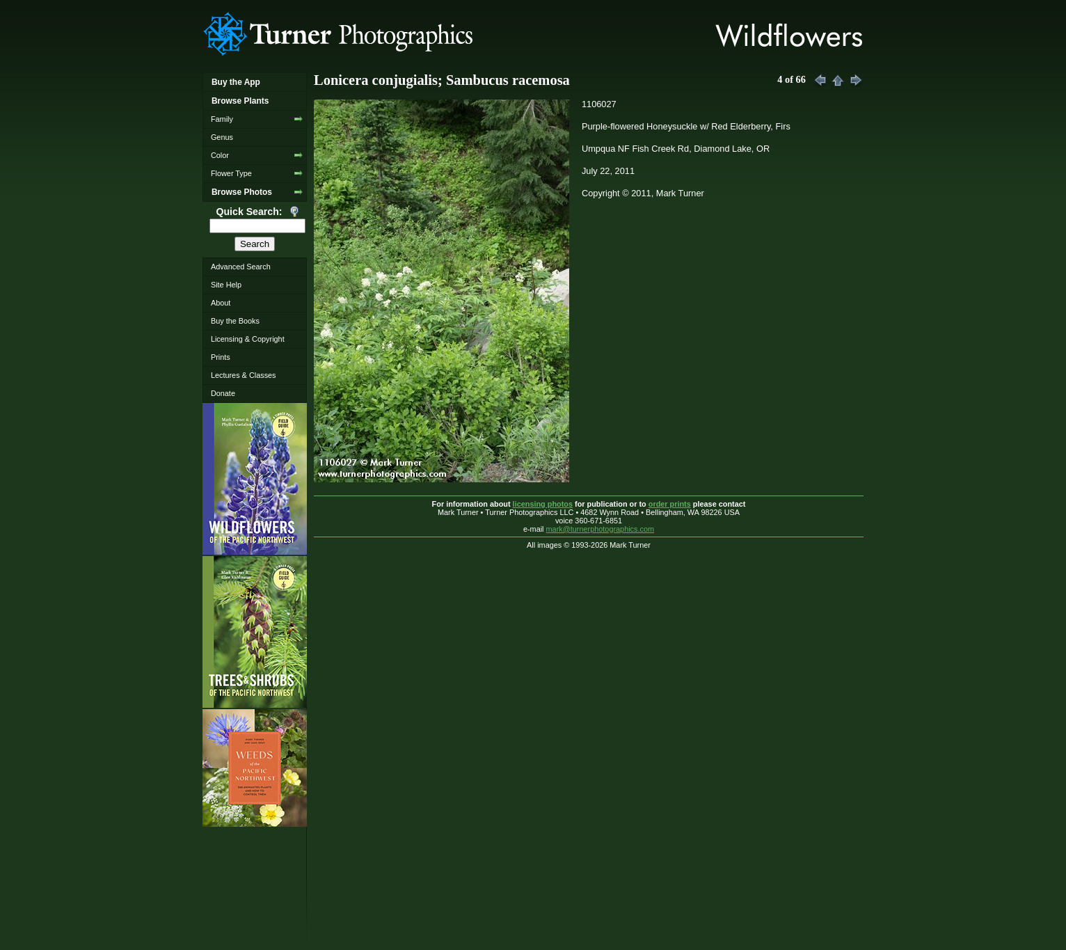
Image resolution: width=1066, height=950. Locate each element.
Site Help (226, 284)
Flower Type (231, 173)
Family (222, 119)
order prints (670, 504)
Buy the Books (235, 321)
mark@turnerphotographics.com (600, 529)
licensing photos (543, 504)
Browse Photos (242, 192)
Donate (223, 393)
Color (220, 155)
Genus (222, 137)
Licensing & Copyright (248, 339)
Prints (220, 357)
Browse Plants (240, 101)
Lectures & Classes (243, 375)
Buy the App (236, 82)
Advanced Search (241, 266)
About (220, 303)
